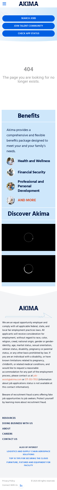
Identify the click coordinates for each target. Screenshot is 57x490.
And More (27, 200)
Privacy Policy (8, 481)
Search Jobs (28, 18)
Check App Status (28, 34)
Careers (7, 434)
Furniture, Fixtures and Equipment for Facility (28, 464)
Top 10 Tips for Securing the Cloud (28, 458)
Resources (9, 418)
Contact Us (9, 439)
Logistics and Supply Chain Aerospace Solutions (28, 453)
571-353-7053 (31, 380)
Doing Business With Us (17, 423)
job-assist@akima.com (20, 378)
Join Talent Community (28, 26)
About (6, 429)
